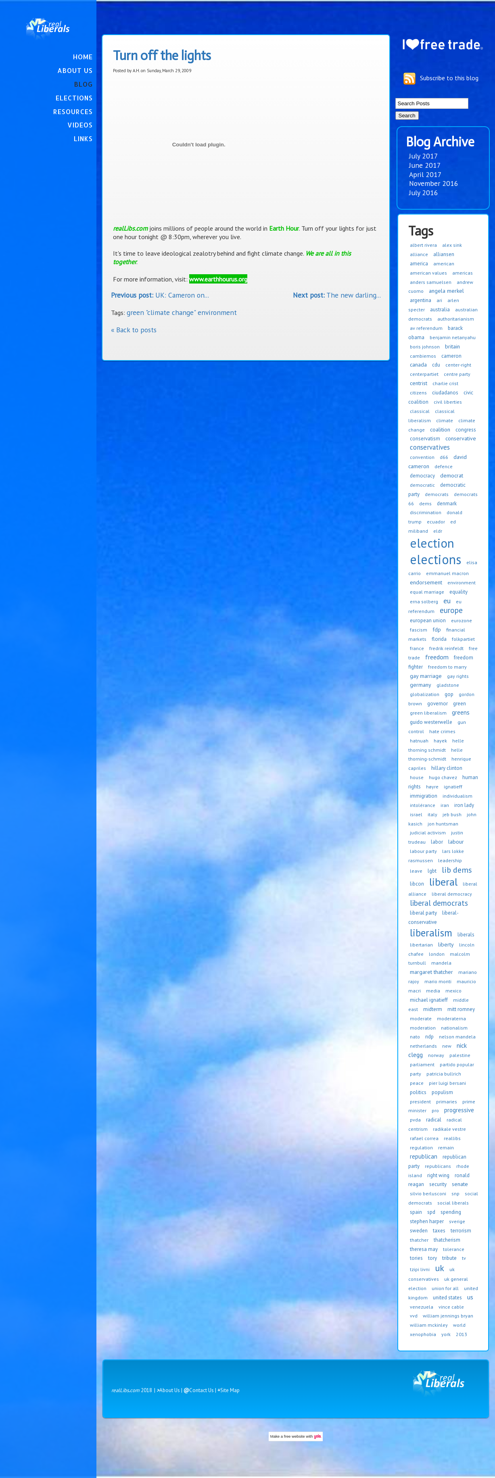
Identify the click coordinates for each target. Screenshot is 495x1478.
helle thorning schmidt (436, 745)
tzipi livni (420, 1269)
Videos (80, 125)
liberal (443, 881)
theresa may (424, 1249)
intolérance (422, 805)
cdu (436, 364)
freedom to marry (447, 667)
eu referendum (435, 606)
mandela (441, 963)
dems (425, 503)
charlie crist (445, 383)
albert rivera (423, 245)
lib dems (457, 870)
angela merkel (446, 290)
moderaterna (451, 1018)
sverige (457, 1221)
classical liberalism (431, 415)
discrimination (425, 512)
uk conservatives (431, 1274)
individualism (457, 796)
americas (462, 273)
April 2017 (425, 174)
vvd (414, 1316)
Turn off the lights (162, 55)
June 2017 (425, 165)
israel (416, 814)
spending (451, 1212)
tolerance (453, 1249)
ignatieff (453, 787)
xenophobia (423, 1334)
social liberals (453, 1203)
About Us (75, 70)
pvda (415, 1120)
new (446, 1046)
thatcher (419, 1240)
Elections (74, 98)
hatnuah (419, 741)
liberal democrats (439, 903)
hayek (440, 741)
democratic (422, 485)
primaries (446, 1102)
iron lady (464, 805)
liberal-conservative (433, 917)
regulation (421, 1147)
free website (294, 1436)
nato (415, 1037)
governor (437, 703)
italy (432, 814)
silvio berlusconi (428, 1193)
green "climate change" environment (182, 312)
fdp (436, 629)
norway (436, 1055)
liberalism (431, 932)
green (459, 703)
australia (440, 309)
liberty (446, 944)
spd (431, 1212)
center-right (458, 365)
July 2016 (423, 192)
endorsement (426, 582)
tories (416, 1258)
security (438, 1184)
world (459, 1325)
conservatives (430, 447)
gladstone (448, 685)
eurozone (461, 620)
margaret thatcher (431, 972)
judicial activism (428, 833)
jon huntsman (443, 824)
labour (456, 841)
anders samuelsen (430, 282)
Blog (83, 84)
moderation (423, 1028)
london (437, 954)
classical (420, 411)
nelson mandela (457, 1037)
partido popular (457, 1064)
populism (442, 1092)
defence (443, 466)
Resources (73, 111)
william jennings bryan (448, 1316)
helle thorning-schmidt (435, 754)
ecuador (436, 522)
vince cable (451, 1307)
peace (417, 1083)
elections (435, 559)
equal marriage (427, 592)
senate (460, 1184)
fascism (418, 630)
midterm (432, 1009)
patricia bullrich (443, 1074)
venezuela (421, 1307)
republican (423, 1156)
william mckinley (429, 1325)
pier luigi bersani (447, 1083)
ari (439, 300)
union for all (445, 1288)
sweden (419, 1230)
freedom (437, 657)
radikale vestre (449, 1129)
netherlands (423, 1046)
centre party (457, 374)
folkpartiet (463, 639)
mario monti (437, 981)
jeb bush (452, 814)
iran (445, 805)
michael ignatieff (429, 999)
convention (422, 457)
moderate (421, 1018)
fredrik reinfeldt (446, 648)
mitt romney (461, 1009)
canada (418, 364)
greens (461, 712)
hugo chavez (443, 777)
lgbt (432, 870)
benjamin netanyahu (453, 337)
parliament (422, 1064)
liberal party (423, 912)
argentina (420, 300)
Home (83, 56)
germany (420, 684)
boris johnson (425, 347)
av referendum (426, 328)
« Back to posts (134, 329)
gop (449, 694)
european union (428, 620)
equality (458, 591)
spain (416, 1212)
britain (452, 346)
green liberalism (428, 713)
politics (418, 1092)
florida (439, 639)
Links (83, 138)
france (417, 648)
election (432, 543)
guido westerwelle (431, 722)
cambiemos (423, 356)
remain (446, 1147)
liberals (465, 934)
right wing (438, 1175)
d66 (444, 457)
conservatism (425, 438)
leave (416, 871)
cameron (451, 355)
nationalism (454, 1028)
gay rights (458, 676)
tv (464, 1258)
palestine (459, 1055)
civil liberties (448, 402)
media (433, 991)
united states (447, 1297)
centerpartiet (424, 374)
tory (432, 1258)
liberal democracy (452, 894)
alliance (419, 254)
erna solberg (424, 601)
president (420, 1102)
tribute (449, 1258)
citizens (418, 393)
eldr (437, 531)
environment (461, 583)
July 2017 (423, 156)
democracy (422, 475)
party (415, 1074)
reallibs (452, 1138)
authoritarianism (455, 319)
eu (447, 600)
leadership (450, 860)
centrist (418, 383)
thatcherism (447, 1239)
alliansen (443, 254)
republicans (438, 1166)
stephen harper (427, 1221)
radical (433, 1119)
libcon (417, 883)
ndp (429, 1036)
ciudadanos (445, 392)
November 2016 (433, 183)
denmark (447, 503)
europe (451, 610)
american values (428, 273)
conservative (460, 438)
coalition (440, 429)
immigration (423, 795)
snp (455, 1193)
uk (439, 1268)
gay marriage (426, 676)
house (417, 777)
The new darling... (337, 295)
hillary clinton (446, 768)
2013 (461, 1334)
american (443, 264)
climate (444, 420)
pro (435, 1110)
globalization (424, 694)
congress (465, 429)
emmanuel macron (447, 573)
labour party (423, 851)
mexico (453, 991)
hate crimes (442, 731)
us (470, 1297)
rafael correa (424, 1138)
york (446, 1334)
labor (437, 841)
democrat (451, 475)
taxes (439, 1230)
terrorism (461, 1230)
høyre (432, 787)
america (419, 263)
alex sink (452, 245)
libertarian (421, 945)
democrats (437, 494)
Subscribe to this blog (449, 77)
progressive (459, 1110)
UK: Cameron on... (160, 295)
